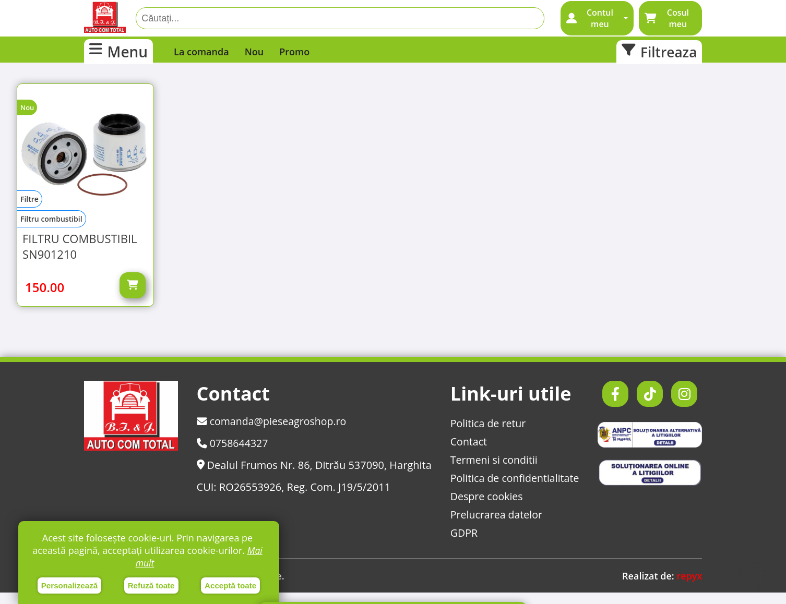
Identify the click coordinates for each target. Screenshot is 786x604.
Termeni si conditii (493, 471)
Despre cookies (485, 508)
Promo (294, 51)
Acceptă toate (230, 585)
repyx (689, 587)
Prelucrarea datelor (495, 526)
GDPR (462, 544)
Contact (467, 453)
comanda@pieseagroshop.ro (272, 433)
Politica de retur (487, 435)
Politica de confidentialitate (514, 489)
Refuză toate (151, 585)
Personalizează (70, 585)
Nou (254, 51)
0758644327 (232, 455)
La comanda (201, 51)
